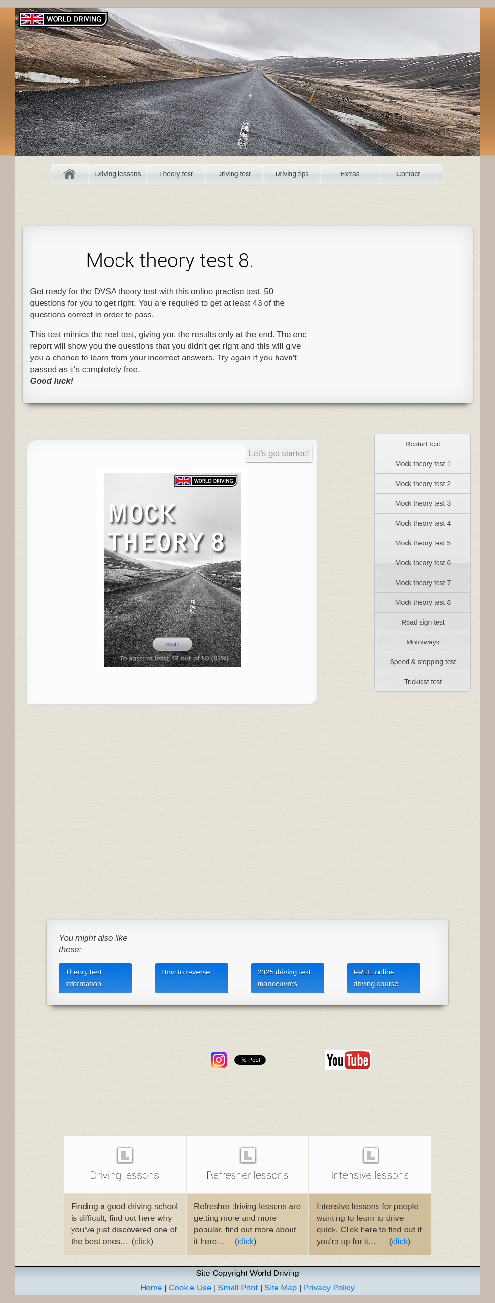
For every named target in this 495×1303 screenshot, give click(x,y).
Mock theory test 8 (423, 602)
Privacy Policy (329, 1287)
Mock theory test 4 (423, 523)
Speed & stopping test (423, 662)
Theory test (176, 174)
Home (70, 174)
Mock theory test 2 (423, 483)
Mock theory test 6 (423, 563)
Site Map (280, 1287)
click (142, 1241)
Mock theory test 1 (423, 464)
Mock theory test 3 (423, 503)
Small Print (238, 1287)
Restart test (423, 444)
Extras (350, 174)
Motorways (423, 642)
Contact (408, 174)
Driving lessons (118, 174)
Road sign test (423, 622)
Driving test (234, 174)
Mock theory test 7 (423, 583)
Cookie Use (190, 1287)
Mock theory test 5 (423, 543)
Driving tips (291, 174)
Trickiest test (423, 682)
